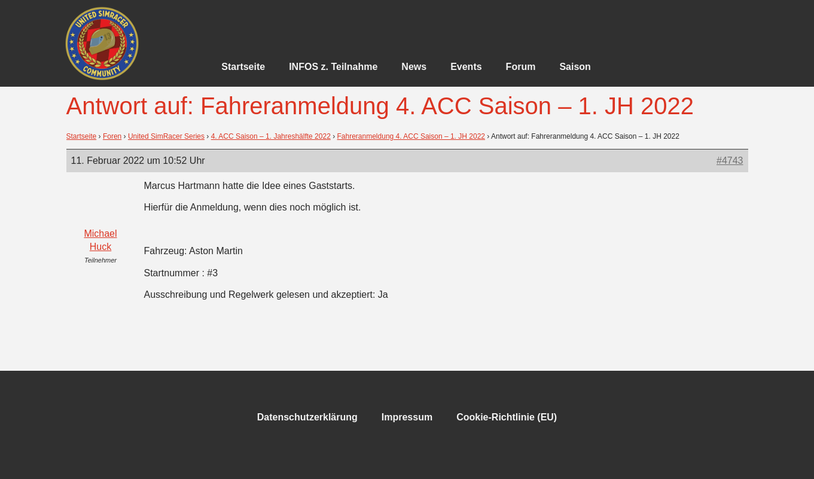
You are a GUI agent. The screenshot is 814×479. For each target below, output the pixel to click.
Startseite (243, 67)
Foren (112, 136)
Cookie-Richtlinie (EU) (506, 417)
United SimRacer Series (166, 136)
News (413, 67)
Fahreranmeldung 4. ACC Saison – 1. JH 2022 (411, 136)
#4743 (730, 160)
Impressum (407, 417)
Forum (521, 67)
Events (465, 67)
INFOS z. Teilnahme (333, 67)
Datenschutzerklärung (307, 417)
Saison (574, 67)
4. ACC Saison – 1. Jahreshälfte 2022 (271, 136)
